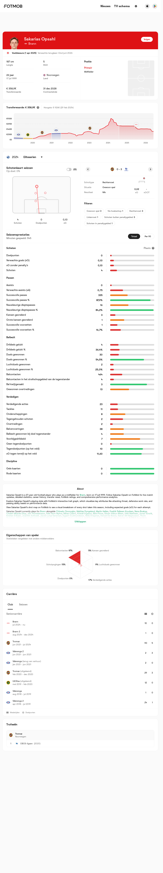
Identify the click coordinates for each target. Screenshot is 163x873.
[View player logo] (14, 43)
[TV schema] (122, 6)
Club (10, 604)
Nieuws (105, 6)
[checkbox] (69, 169)
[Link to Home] (13, 6)
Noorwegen (51, 75)
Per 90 (148, 236)
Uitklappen (80, 521)
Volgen (147, 39)
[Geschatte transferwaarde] (38, 107)
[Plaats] (149, 248)
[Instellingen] (135, 6)
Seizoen (23, 604)
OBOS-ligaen (26, 743)
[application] (83, 128)
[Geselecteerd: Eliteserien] (33, 157)
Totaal (134, 236)
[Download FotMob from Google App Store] (154, 6)
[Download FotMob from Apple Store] (147, 6)
